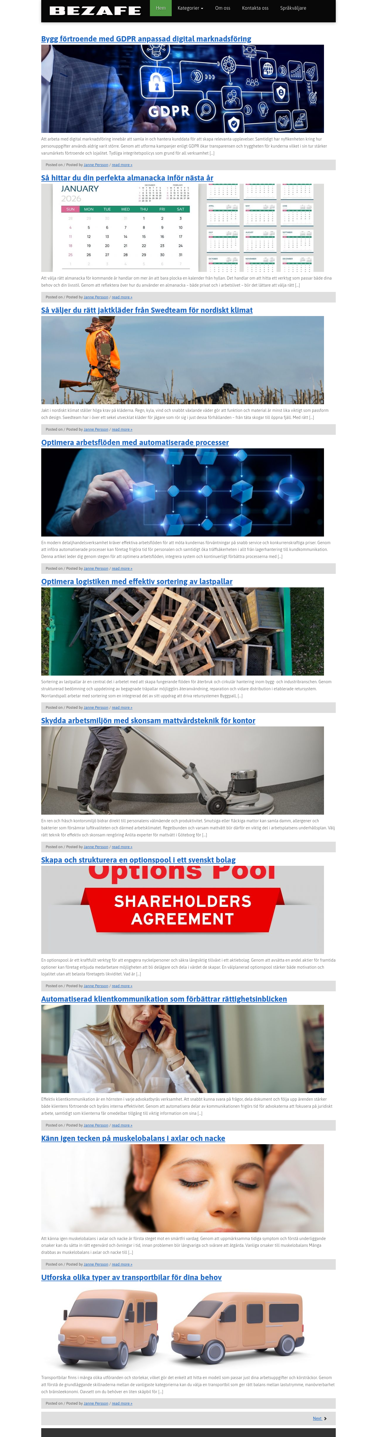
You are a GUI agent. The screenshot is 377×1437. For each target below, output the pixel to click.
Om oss (222, 8)
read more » (122, 165)
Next (320, 1418)
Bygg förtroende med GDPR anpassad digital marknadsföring (146, 38)
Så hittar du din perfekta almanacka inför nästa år (127, 177)
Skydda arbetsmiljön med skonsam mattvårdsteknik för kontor (148, 720)
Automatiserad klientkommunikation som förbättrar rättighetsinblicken (164, 998)
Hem (161, 8)
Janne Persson (96, 165)
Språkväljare (293, 8)
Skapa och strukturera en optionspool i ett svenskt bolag (138, 859)
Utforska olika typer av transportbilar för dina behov (131, 1277)
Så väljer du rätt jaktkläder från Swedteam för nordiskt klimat (147, 310)
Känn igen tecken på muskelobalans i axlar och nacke (133, 1138)
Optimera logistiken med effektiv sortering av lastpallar (137, 581)
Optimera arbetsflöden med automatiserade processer (135, 442)
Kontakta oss (255, 8)
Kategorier (191, 8)
